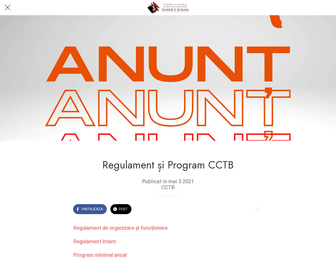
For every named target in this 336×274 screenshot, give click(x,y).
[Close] (7, 7)
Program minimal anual (100, 255)
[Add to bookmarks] (257, 209)
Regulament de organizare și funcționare (120, 228)
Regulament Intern (94, 242)
